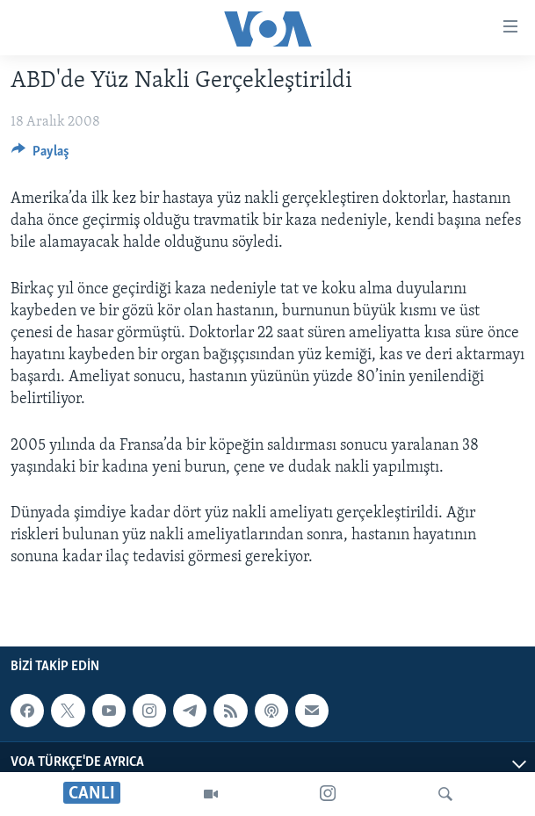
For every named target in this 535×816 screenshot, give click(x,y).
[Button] (40, 155)
